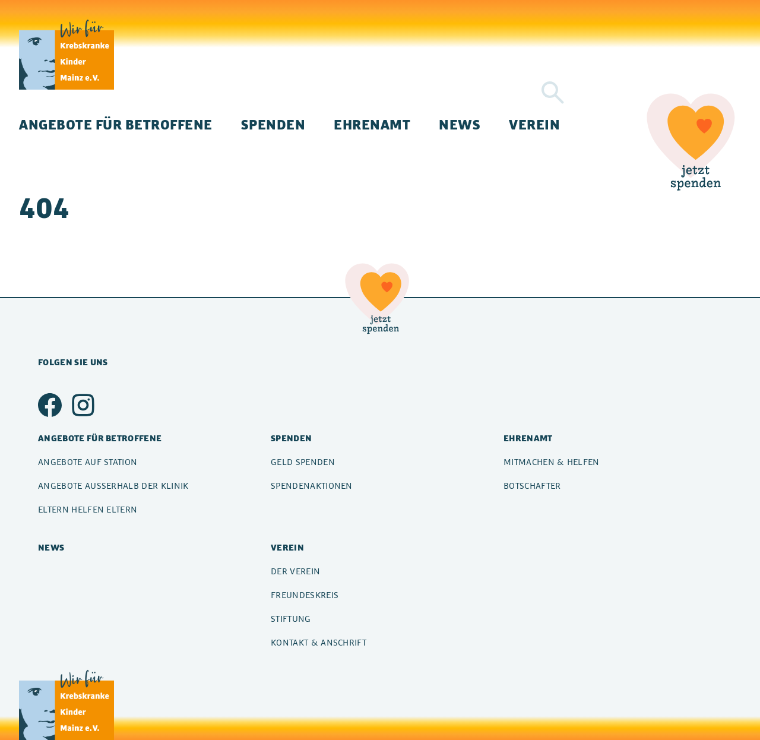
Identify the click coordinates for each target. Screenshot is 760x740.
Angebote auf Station (87, 461)
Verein (534, 124)
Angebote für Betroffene (116, 124)
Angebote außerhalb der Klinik (113, 485)
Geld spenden (303, 461)
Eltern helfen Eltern (87, 509)
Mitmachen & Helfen (552, 461)
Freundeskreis (304, 594)
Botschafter (532, 485)
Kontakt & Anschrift (318, 642)
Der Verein (295, 571)
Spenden (273, 124)
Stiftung (291, 618)
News (459, 124)
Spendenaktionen (312, 485)
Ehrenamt (372, 124)
